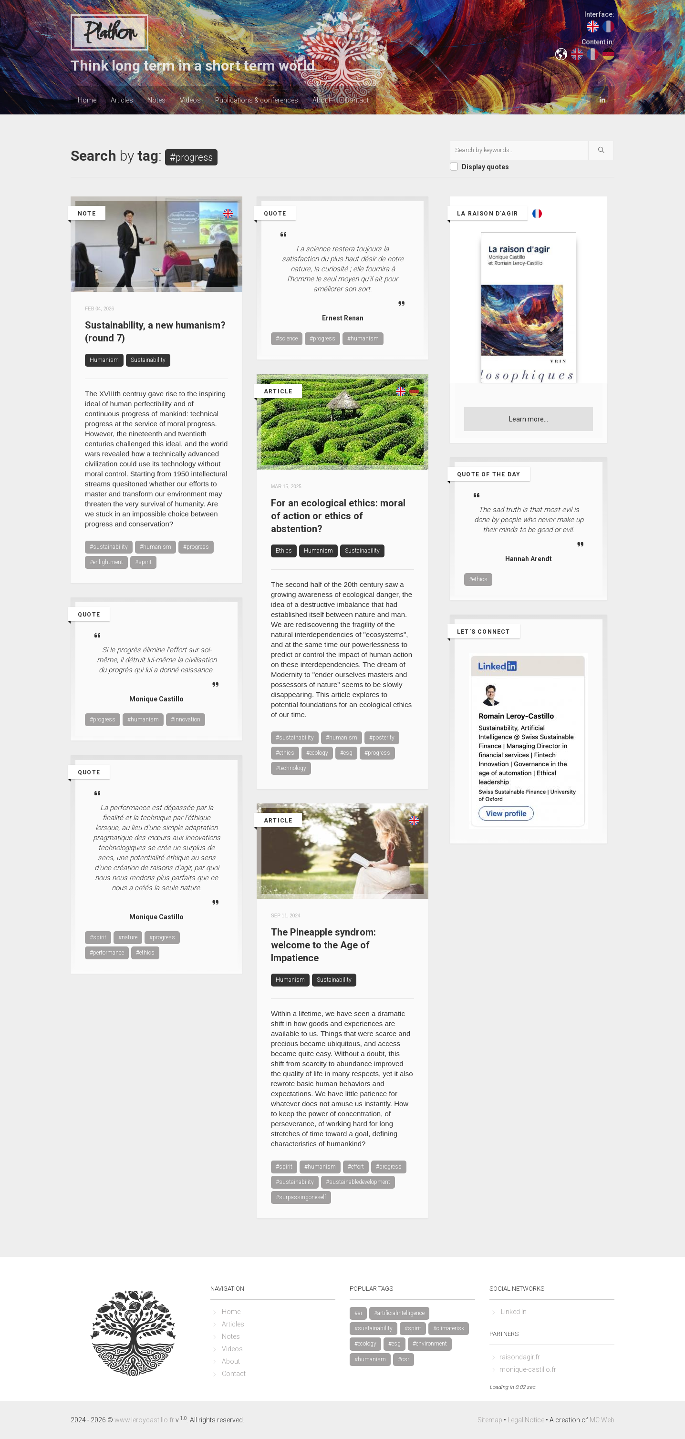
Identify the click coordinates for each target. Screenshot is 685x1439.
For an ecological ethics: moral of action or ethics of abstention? (338, 515)
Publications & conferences (256, 100)
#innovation (185, 719)
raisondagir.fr (519, 1357)
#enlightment (106, 562)
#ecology (317, 753)
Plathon (109, 33)
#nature (127, 937)
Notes (156, 100)
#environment (430, 1343)
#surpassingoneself (301, 1197)
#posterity (381, 737)
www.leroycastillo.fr (144, 1420)
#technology (291, 768)
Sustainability (148, 360)
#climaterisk (448, 1328)
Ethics (284, 550)
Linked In (514, 1312)
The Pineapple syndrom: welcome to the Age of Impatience (323, 945)
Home (87, 100)
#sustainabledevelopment (358, 1182)
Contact (357, 100)
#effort (356, 1166)
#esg (346, 753)
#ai (358, 1313)
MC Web (602, 1420)
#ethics (285, 753)
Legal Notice (526, 1420)
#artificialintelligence (399, 1313)
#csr (403, 1359)
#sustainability (109, 547)
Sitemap (489, 1420)
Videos (190, 100)
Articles (122, 100)
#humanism (155, 547)
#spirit (143, 562)
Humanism (104, 360)
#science (287, 338)
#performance (107, 952)
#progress (196, 547)
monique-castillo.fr (527, 1369)
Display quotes (485, 167)
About (321, 100)
